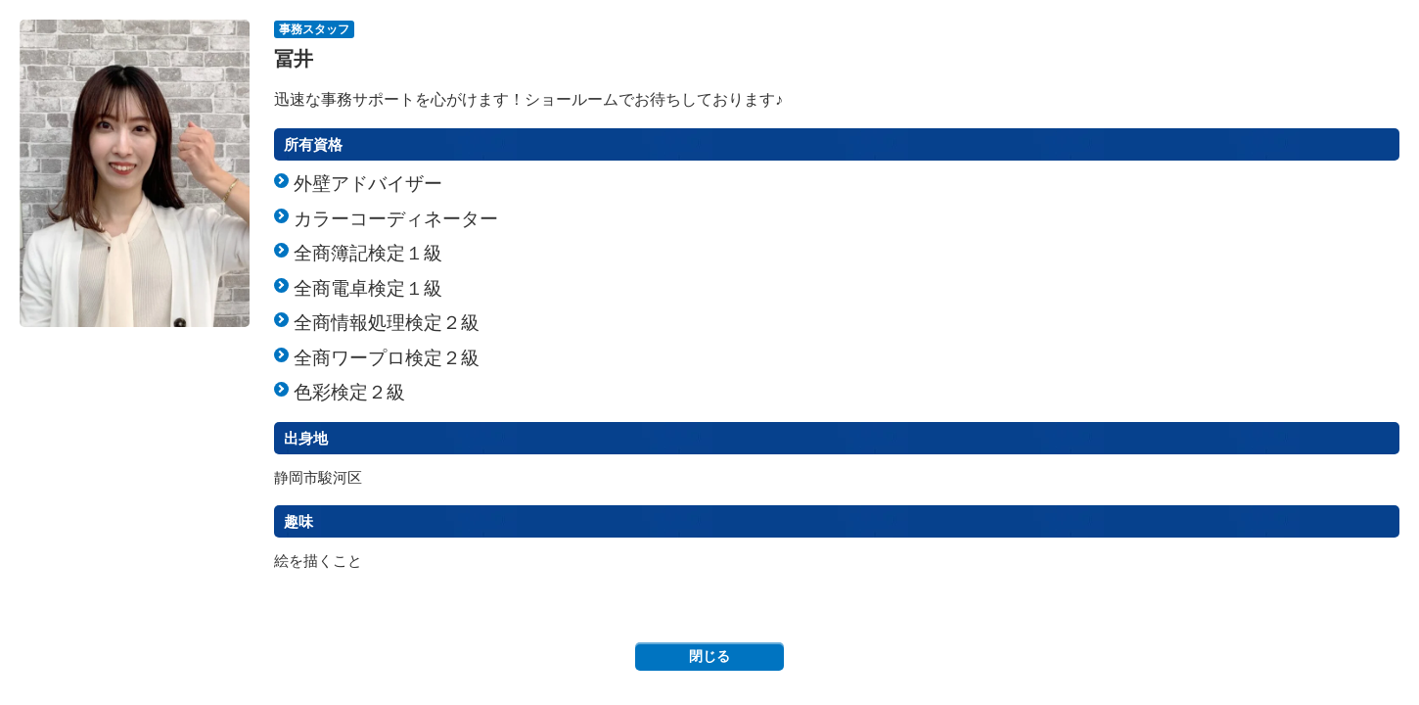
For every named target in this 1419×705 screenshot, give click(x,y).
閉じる (709, 656)
